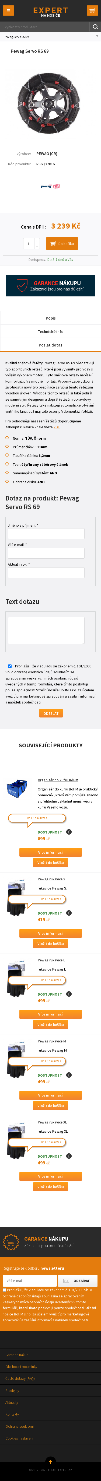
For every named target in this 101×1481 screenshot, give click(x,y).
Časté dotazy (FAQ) (20, 1378)
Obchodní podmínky (21, 1366)
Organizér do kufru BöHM (58, 780)
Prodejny (12, 1390)
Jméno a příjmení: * (23, 525)
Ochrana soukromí (19, 1426)
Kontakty (12, 1414)
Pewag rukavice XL (52, 1122)
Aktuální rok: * (19, 564)
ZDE (57, 427)
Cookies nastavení (19, 1438)
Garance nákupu (17, 1354)
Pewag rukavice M (52, 1041)
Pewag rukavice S (51, 879)
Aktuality (11, 1402)
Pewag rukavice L (51, 960)
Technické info (51, 331)
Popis (51, 318)
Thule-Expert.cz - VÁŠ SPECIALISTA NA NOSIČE (50, 12)
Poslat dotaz (50, 345)
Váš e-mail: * (17, 544)
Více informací (50, 852)
